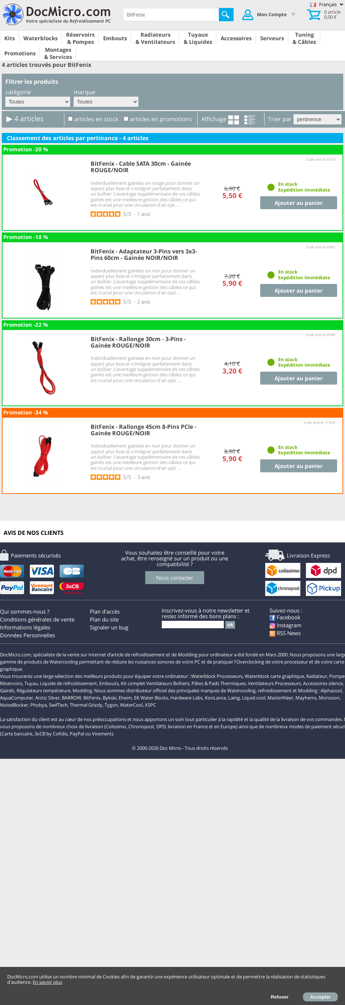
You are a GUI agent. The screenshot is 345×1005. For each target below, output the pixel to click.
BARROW (71, 697)
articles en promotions (161, 119)
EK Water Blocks (151, 697)
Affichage (213, 119)
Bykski (109, 697)
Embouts (109, 683)
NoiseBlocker (14, 705)
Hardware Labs (186, 697)
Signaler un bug (109, 627)
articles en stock (96, 119)
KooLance (215, 697)
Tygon (111, 705)
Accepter (320, 997)
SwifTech (58, 705)
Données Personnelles (27, 635)
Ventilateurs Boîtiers (167, 683)
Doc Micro (170, 748)
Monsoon (329, 697)
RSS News (285, 633)
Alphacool (331, 690)
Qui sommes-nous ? (24, 611)
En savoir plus (47, 982)
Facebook (285, 617)
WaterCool (131, 705)
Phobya (38, 705)
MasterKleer (280, 697)
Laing (234, 697)
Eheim (125, 697)
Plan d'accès (105, 611)
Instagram (286, 625)
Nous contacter (174, 577)
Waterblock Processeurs (217, 676)
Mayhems (306, 697)
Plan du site (104, 619)
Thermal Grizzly (86, 705)
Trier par (280, 119)
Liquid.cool (253, 697)
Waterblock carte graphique (274, 676)
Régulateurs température (43, 690)
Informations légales (25, 627)
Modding (82, 690)
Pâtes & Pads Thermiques (219, 683)
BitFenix (92, 697)
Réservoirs (11, 683)
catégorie (18, 92)
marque (84, 92)
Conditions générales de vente (37, 619)
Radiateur (316, 676)
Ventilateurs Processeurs (274, 683)
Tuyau (31, 683)
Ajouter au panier (299, 202)
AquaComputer (16, 697)
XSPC (150, 705)
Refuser (280, 997)
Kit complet (133, 683)
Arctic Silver (47, 697)
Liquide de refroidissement (68, 683)
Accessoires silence (323, 683)
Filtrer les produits (31, 82)
